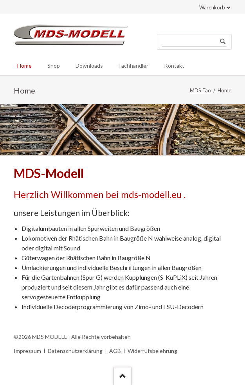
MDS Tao (200, 90)
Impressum (27, 350)
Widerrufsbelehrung (152, 350)
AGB (115, 350)
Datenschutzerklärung (75, 350)
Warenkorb (212, 7)
